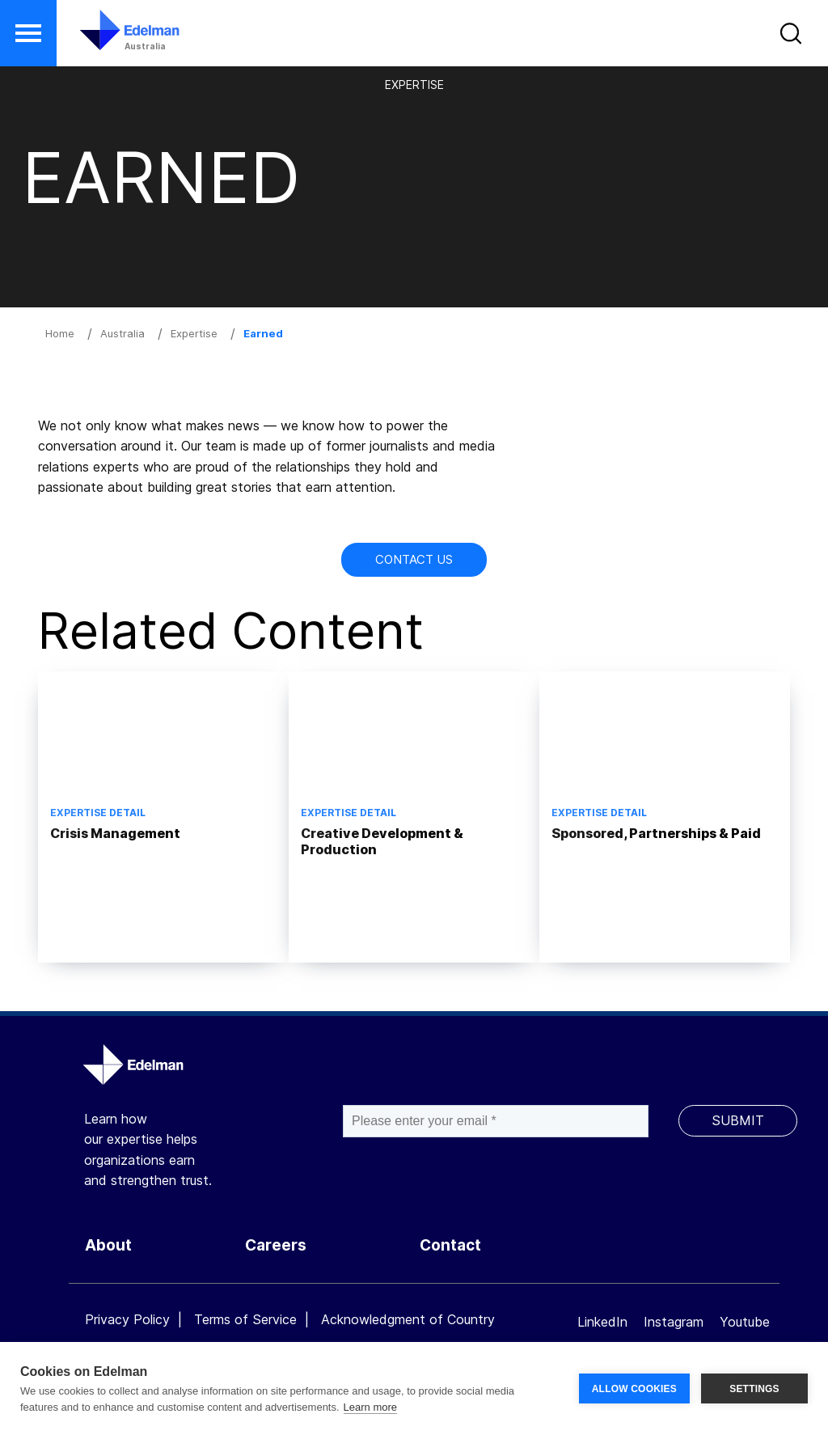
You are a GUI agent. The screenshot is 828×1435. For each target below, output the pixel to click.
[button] (28, 33)
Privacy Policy (127, 1319)
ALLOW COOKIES (634, 1389)
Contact (450, 1245)
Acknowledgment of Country (408, 1319)
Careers (275, 1245)
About (108, 1245)
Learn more (370, 1407)
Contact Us (414, 559)
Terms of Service (245, 1319)
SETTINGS (754, 1389)
